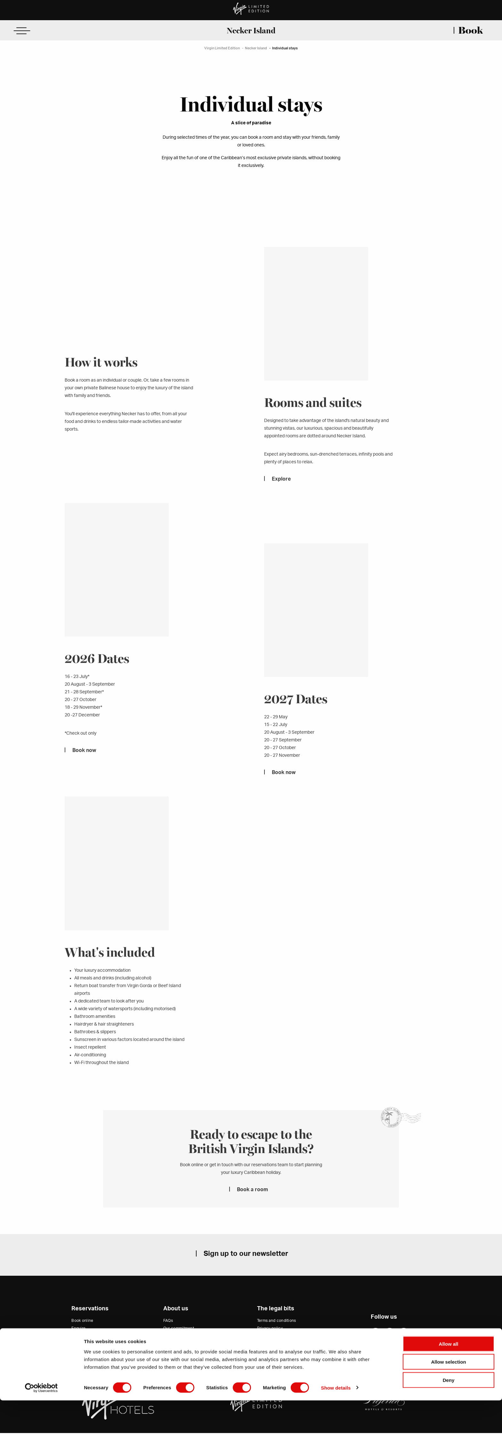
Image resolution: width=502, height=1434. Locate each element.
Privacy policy (270, 1329)
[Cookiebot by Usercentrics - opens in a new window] (41, 1421)
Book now (84, 761)
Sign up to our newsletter (246, 1254)
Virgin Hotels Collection (185, 1353)
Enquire (78, 1329)
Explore (281, 489)
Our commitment (178, 1329)
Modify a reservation (90, 1353)
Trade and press (177, 1337)
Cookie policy (269, 1337)
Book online (82, 1321)
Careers (170, 1345)
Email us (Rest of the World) (96, 1345)
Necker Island (251, 30)
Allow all (448, 1377)
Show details (336, 1421)
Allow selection (448, 1395)
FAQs (168, 1321)
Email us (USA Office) (90, 1337)
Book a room (252, 1201)
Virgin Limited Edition (222, 48)
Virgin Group (175, 1361)
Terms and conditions (276, 1321)
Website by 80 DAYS (384, 1351)
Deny (449, 1413)
